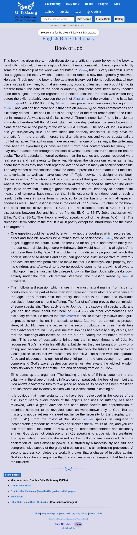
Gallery (119, 19)
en (81, 25)
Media (92, 513)
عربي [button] (78, 11)
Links (99, 513)
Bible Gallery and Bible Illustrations (30, 502)
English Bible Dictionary (68, 38)
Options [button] (94, 12)
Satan (108, 238)
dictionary (73, 25)
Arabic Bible (103, 19)
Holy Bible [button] (73, 4)
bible (65, 25)
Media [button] (64, 11)
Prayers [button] (103, 4)
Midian (8, 108)
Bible (37, 513)
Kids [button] (117, 4)
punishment (68, 316)
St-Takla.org (54, 25)
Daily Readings (48, 513)
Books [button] (89, 4)
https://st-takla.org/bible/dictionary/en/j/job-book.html (68, 519)
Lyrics (76, 513)
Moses (82, 70)
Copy (78, 524)
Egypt (16, 103)
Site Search (84, 19)
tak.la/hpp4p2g (68, 528)
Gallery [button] (48, 11)
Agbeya (60, 513)
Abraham (79, 98)
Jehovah (87, 419)
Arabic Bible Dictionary (23, 491)
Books (68, 513)
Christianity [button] (53, 4)
